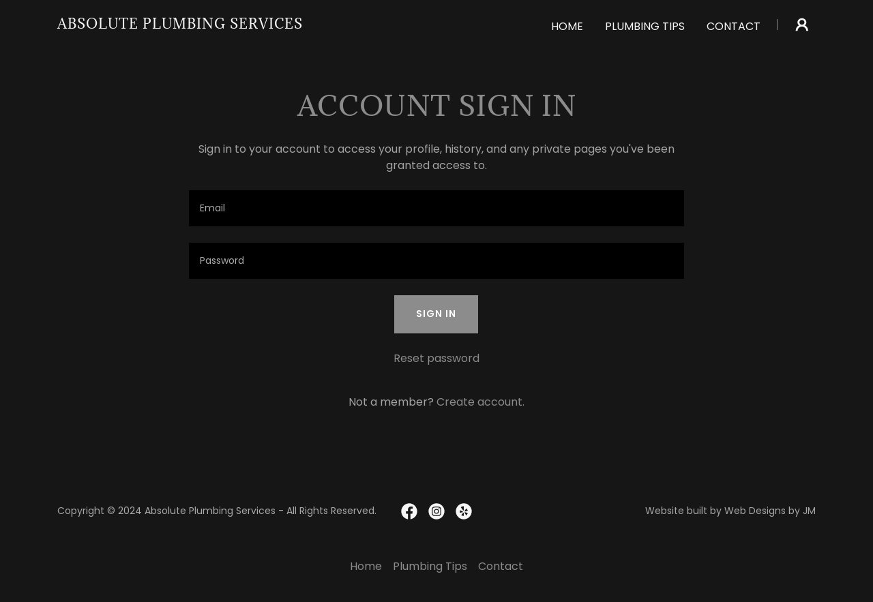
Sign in (436, 313)
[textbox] (436, 208)
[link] (180, 25)
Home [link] (567, 26)
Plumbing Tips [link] (645, 26)
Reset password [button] (436, 358)
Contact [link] (733, 26)
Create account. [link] (480, 402)
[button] (802, 24)
